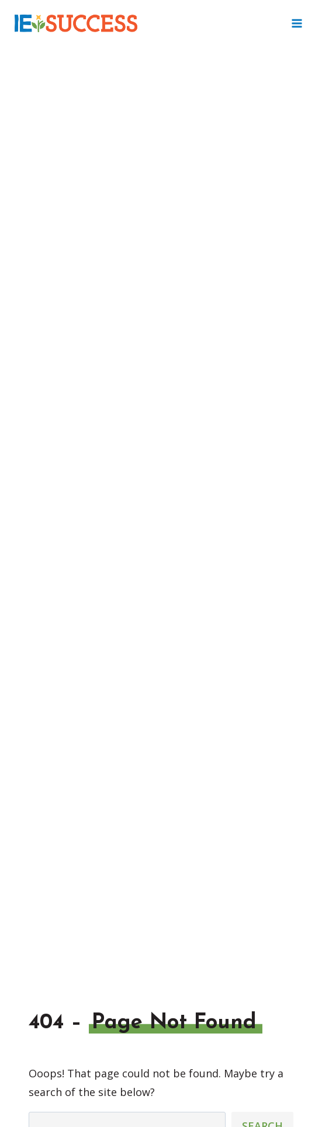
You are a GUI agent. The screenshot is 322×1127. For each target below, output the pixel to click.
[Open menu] (296, 23)
